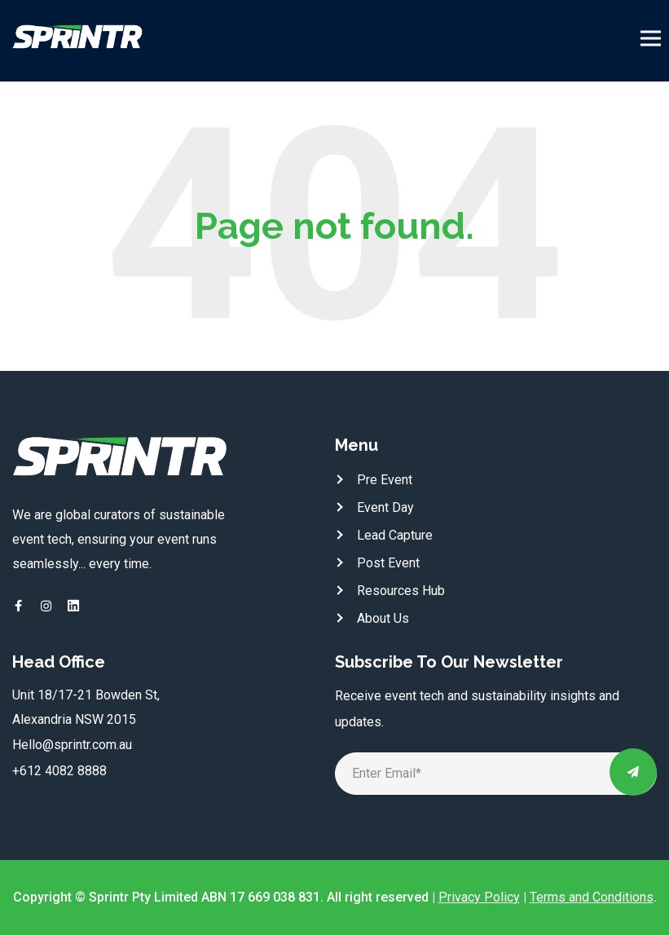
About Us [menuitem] (383, 618)
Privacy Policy (479, 897)
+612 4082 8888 (59, 770)
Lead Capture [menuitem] (395, 535)
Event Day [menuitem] (385, 507)
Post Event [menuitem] (388, 563)
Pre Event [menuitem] (384, 479)
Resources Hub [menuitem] (401, 590)
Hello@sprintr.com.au (72, 744)
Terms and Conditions (592, 897)
